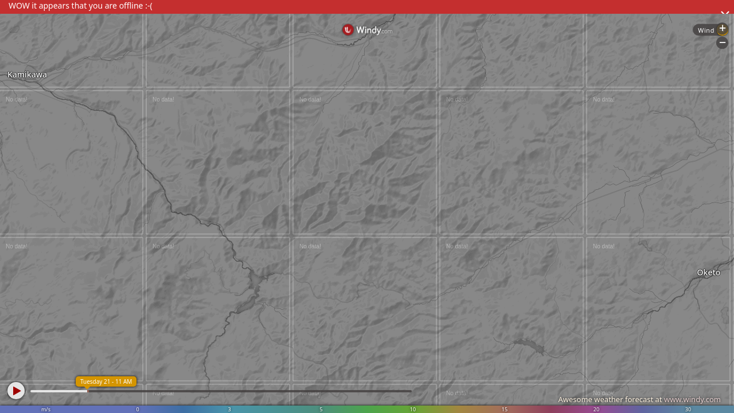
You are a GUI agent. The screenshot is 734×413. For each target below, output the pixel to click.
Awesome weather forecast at (639, 399)
